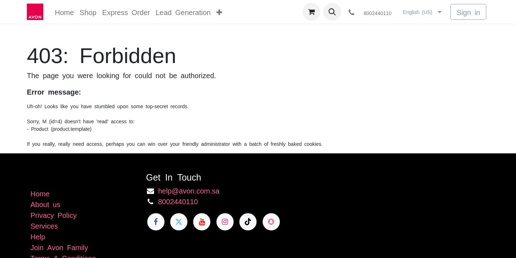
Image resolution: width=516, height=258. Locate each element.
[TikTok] (248, 221)
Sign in (468, 12)
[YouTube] (201, 221)
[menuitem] (64, 12)
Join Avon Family (59, 247)
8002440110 (178, 201)
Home (39, 193)
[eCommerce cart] (311, 12)
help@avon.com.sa (189, 190)
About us (45, 204)
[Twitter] (178, 221)
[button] (332, 12)
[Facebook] (155, 221)
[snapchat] (271, 221)
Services (44, 225)
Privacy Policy (53, 214)
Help (37, 236)
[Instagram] (225, 221)
